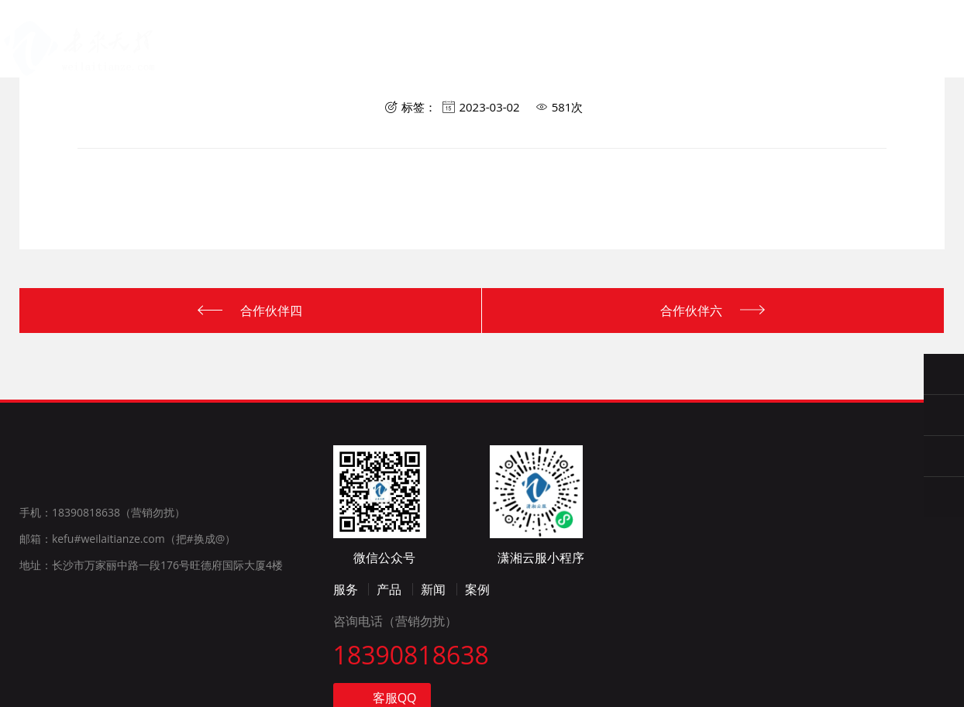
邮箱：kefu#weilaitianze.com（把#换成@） (127, 621)
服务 (316, 64)
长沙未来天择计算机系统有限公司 (64, 39)
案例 (483, 672)
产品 (384, 65)
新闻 (439, 672)
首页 (247, 61)
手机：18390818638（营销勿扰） (102, 595)
